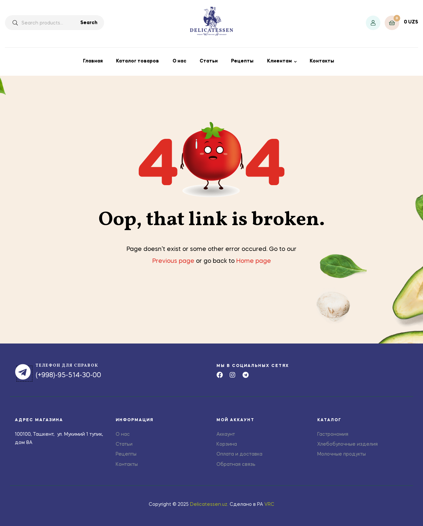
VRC (269, 504)
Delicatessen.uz (208, 504)
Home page (253, 261)
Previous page (173, 261)
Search (88, 22)
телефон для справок (67, 365)
